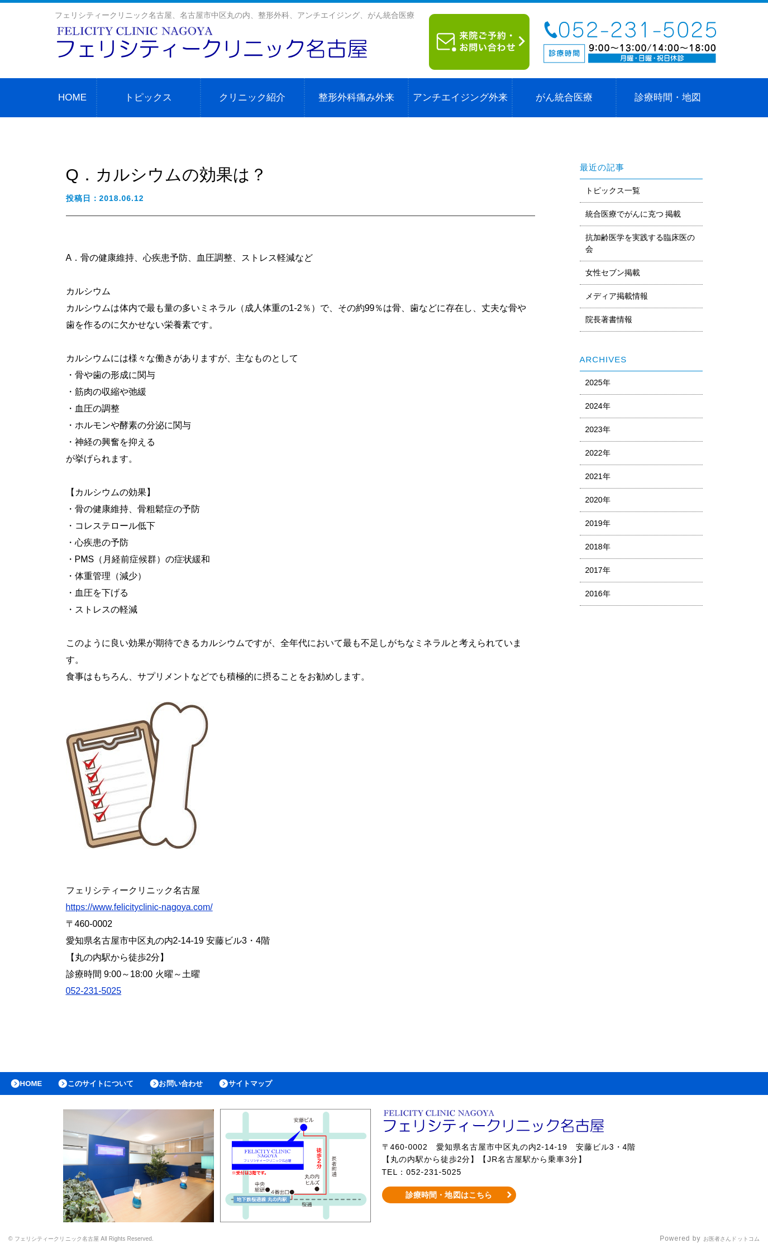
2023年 (597, 429)
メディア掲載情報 (616, 295)
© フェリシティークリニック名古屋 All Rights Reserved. (103, 1244)
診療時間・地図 (668, 97)
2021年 (597, 476)
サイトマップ (282, 1086)
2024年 (597, 405)
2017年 (597, 570)
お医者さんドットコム (723, 1244)
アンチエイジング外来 (460, 97)
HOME (72, 97)
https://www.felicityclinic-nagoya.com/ (139, 907)
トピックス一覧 (612, 190)
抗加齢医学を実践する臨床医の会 (640, 243)
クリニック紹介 (252, 97)
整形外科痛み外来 (356, 97)
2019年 (597, 523)
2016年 (597, 593)
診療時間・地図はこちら (449, 1199)
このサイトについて (113, 1086)
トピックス (148, 97)
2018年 (597, 546)
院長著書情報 (608, 319)
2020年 (597, 499)
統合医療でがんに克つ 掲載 (633, 213)
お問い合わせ (204, 1086)
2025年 (597, 382)
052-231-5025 (94, 991)
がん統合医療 (564, 97)
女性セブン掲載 (612, 272)
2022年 (597, 452)
